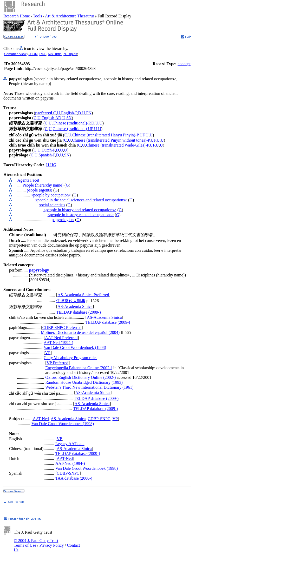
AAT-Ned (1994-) (58, 342)
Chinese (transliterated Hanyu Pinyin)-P (105, 135)
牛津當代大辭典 (70, 301)
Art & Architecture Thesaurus (69, 16)
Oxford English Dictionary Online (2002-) (80, 377)
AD (58, 118)
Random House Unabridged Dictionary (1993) (84, 382)
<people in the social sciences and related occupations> (81, 200)
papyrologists (63, 219)
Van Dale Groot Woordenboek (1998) (75, 347)
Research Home (17, 16)
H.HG (51, 165)
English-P (69, 113)
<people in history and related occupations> (79, 210)
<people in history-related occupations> (81, 215)
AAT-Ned (41, 418)
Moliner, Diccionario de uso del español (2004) (80, 332)
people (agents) (39, 190)
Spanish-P (46, 155)
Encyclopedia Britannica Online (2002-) (78, 368)
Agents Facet (28, 180)
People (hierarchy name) (43, 185)
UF (90, 129)
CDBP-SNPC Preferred (62, 327)
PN (88, 113)
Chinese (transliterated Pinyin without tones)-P (111, 140)
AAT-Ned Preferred (61, 337)
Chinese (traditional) (70, 129)
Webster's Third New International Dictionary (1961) (89, 387)
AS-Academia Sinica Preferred (83, 295)
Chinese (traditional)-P (71, 123)
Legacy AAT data (69, 443)
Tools (37, 16)
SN (68, 118)
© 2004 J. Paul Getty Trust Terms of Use (36, 542)
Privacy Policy (51, 545)
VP (47, 353)
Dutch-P (48, 150)
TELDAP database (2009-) (78, 312)
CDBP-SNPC (99, 418)
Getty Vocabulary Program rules (70, 357)
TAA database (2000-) (73, 478)
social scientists (52, 205)
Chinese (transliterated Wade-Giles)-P (117, 145)
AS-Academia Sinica (75, 306)
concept (184, 64)
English (48, 118)
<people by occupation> (51, 195)
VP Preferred (57, 363)
